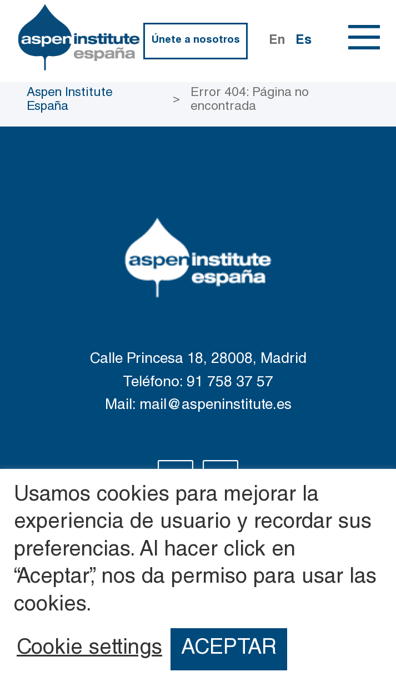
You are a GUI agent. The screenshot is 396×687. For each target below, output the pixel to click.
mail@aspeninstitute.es (215, 405)
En (277, 41)
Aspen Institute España (70, 100)
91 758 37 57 (230, 383)
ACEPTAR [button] (229, 649)
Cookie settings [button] (89, 649)
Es (303, 41)
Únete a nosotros (196, 41)
